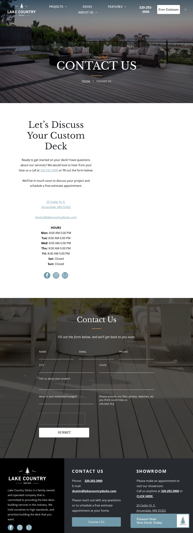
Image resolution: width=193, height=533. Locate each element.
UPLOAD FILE (106, 404)
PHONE (123, 351)
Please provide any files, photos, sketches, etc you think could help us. (126, 398)
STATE (103, 365)
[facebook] (47, 275)
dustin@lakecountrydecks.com (56, 217)
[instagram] (56, 275)
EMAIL (82, 351)
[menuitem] (58, 6)
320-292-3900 (49, 170)
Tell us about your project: (55, 378)
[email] (65, 275)
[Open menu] (185, 9)
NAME (42, 351)
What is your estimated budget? (58, 396)
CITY (41, 365)
